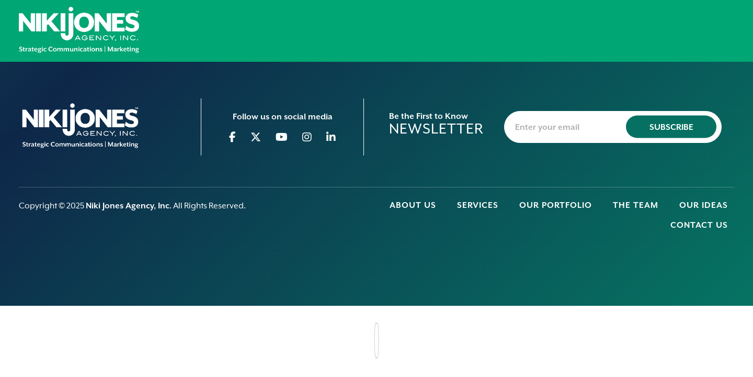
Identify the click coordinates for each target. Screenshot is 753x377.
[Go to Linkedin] (331, 137)
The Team (635, 205)
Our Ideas (703, 205)
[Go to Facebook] (232, 137)
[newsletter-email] (613, 127)
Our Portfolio (555, 205)
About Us (413, 205)
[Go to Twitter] (255, 137)
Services (477, 205)
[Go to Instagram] (307, 137)
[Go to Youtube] (282, 137)
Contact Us (699, 225)
